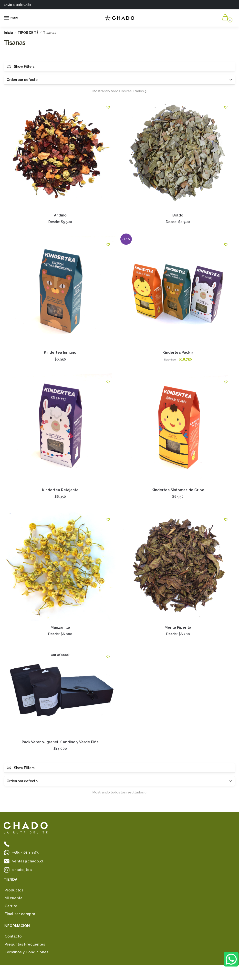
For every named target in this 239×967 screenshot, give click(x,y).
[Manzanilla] (60, 567)
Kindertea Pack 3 (178, 353)
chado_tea (22, 871)
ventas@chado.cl (27, 863)
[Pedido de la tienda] (119, 80)
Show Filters (20, 66)
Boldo (178, 215)
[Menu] (11, 18)
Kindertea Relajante (60, 491)
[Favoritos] (108, 107)
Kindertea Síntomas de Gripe (178, 491)
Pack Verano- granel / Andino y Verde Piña (60, 744)
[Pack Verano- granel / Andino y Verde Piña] (60, 694)
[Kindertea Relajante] (60, 429)
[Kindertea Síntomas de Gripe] (178, 429)
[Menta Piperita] (178, 567)
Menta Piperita (178, 629)
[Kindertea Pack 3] (178, 291)
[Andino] (60, 154)
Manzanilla (60, 629)
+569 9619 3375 (25, 854)
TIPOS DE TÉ (28, 33)
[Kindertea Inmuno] (60, 291)
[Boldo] (178, 154)
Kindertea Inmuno (60, 353)
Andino (60, 215)
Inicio (8, 33)
